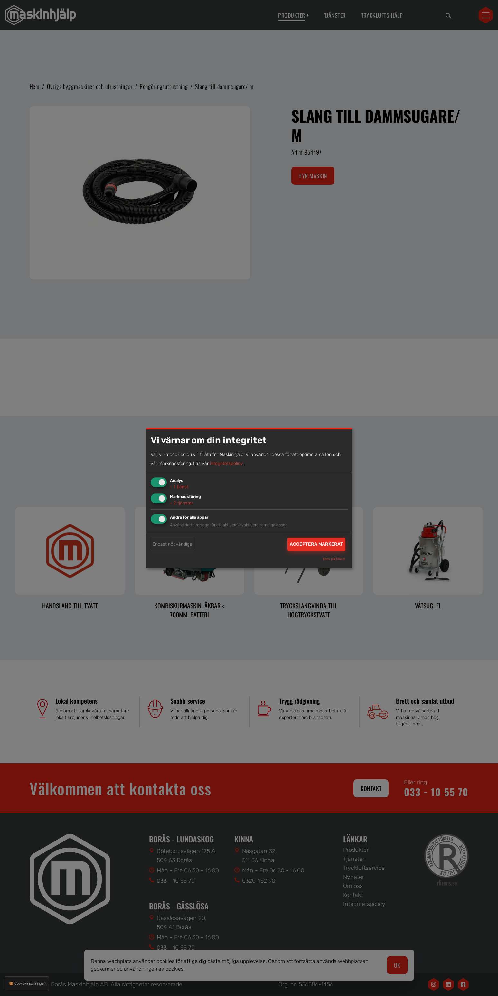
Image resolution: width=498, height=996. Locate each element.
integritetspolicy (226, 463)
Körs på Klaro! (334, 559)
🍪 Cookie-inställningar (27, 984)
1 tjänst (179, 487)
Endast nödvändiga (172, 544)
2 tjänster (181, 503)
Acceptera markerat (316, 544)
